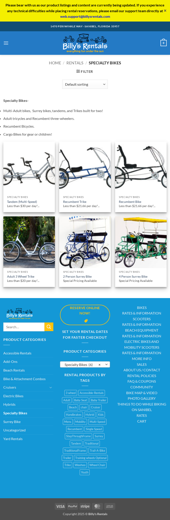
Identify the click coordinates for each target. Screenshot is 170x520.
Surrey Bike (12, 421)
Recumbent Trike (74, 202)
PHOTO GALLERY (142, 398)
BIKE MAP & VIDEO (141, 393)
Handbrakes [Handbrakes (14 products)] (73, 414)
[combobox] (85, 364)
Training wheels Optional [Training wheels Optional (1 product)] (90, 458)
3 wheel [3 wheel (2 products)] (71, 393)
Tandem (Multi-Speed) (22, 202)
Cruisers (9, 387)
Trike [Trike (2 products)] (67, 465)
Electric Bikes (13, 396)
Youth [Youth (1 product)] (84, 472)
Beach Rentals (14, 370)
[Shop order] (85, 84)
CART (141, 421)
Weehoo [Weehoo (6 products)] (80, 465)
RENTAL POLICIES (141, 376)
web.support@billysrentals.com (85, 16)
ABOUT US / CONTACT (142, 370)
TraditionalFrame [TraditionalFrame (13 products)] (75, 450)
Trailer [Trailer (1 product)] (67, 458)
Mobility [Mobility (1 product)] (80, 421)
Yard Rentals (13, 439)
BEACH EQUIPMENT (141, 330)
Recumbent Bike (130, 202)
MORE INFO (142, 358)
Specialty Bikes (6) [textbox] (82, 365)
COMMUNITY (141, 387)
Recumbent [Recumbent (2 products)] (75, 429)
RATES (142, 415)
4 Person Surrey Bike (133, 276)
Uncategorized (14, 430)
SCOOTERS (142, 319)
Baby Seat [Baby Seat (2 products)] (80, 400)
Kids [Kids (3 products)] (101, 414)
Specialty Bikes (15, 413)
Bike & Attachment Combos (24, 379)
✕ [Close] (165, 10)
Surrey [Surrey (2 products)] (99, 436)
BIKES (142, 307)
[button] (6, 43)
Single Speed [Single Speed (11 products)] (94, 429)
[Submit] (48, 326)
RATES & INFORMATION (141, 313)
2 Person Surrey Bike (77, 276)
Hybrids (9, 404)
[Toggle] (50, 387)
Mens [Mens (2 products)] (67, 421)
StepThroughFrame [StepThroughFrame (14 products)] (78, 436)
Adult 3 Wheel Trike (20, 276)
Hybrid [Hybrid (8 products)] (89, 414)
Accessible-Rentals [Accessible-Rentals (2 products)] (92, 393)
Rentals (74, 62)
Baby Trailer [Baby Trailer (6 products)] (98, 400)
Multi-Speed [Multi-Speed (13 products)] (97, 421)
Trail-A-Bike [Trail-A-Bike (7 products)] (97, 450)
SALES (142, 364)
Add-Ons (10, 361)
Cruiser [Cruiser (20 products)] (95, 407)
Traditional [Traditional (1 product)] (92, 443)
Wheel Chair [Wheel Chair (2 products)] (97, 465)
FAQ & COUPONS (142, 381)
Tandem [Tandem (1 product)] (76, 443)
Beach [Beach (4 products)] (73, 407)
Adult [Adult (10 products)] (66, 400)
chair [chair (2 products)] (84, 407)
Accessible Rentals (17, 353)
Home (55, 62)
